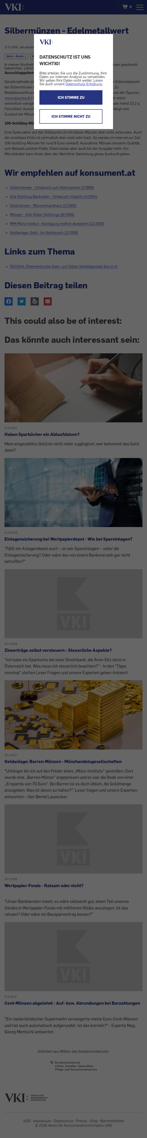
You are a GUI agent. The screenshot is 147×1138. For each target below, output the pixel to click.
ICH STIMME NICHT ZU (71, 116)
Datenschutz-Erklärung (84, 84)
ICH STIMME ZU (71, 97)
